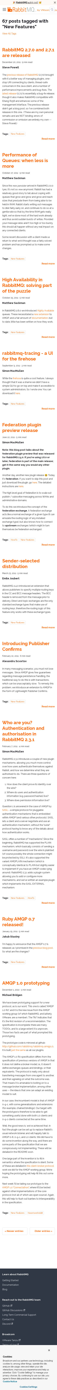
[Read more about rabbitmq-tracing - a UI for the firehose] (48, 408)
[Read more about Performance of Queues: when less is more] (48, 263)
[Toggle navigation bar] (4, 9)
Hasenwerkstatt (35, 1213)
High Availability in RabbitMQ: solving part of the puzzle (27, 285)
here (17, 393)
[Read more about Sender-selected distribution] (48, 627)
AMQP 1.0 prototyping (26, 983)
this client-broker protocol (40, 1166)
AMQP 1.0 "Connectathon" (15, 1187)
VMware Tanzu (11, 1340)
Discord (7, 1324)
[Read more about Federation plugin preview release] (48, 544)
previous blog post (43, 948)
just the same (18, 1050)
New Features (17, 134)
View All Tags (9, 33)
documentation (40, 318)
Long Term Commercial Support (19, 1315)
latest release (9, 93)
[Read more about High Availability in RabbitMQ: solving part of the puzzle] (48, 337)
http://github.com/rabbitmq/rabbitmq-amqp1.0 (27, 1046)
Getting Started (10, 1280)
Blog (4, 1289)
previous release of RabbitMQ (22, 75)
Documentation (10, 1285)
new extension (41, 314)
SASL (5, 810)
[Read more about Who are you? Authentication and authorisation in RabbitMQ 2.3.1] (48, 903)
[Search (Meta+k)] (52, 9)
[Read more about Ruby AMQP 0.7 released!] (48, 967)
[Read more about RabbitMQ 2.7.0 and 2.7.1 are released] (48, 138)
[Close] (55, 2)
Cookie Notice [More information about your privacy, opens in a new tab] (10, 1381)
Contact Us (8, 1319)
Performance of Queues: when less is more (25, 160)
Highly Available (45, 310)
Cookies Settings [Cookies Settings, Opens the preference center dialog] (28, 1387)
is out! (27, 2)
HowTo (14, 540)
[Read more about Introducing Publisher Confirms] (48, 706)
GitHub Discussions (13, 1310)
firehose (17, 378)
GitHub (7, 1305)
